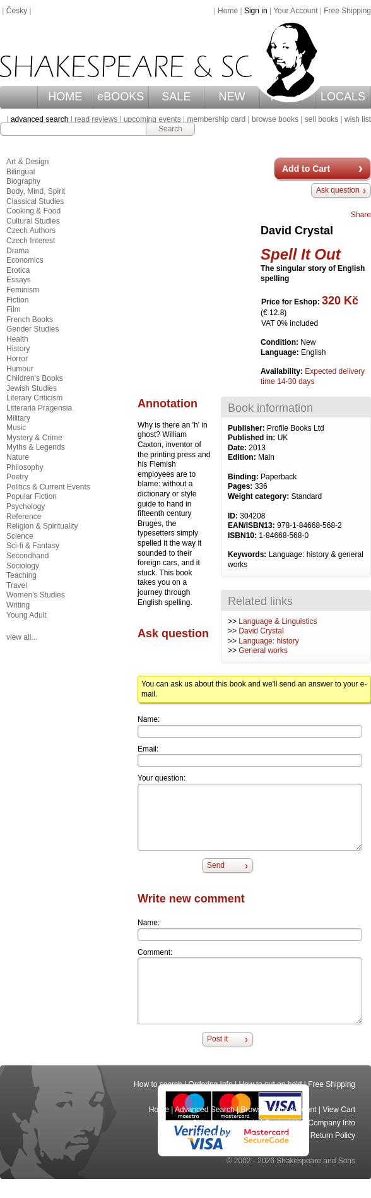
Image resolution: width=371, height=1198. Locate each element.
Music (16, 427)
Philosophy (25, 467)
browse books (275, 119)
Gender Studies (32, 329)
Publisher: (247, 428)
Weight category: (259, 496)
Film (13, 309)
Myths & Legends (35, 447)
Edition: (243, 457)
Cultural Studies (33, 221)
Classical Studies (35, 201)
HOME (65, 96)
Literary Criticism (34, 397)
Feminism (22, 289)
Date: (238, 447)
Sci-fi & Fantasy (32, 545)
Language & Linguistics (277, 621)
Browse (253, 1109)
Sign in (256, 10)
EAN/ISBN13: (252, 525)
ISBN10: (243, 535)
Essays (18, 279)
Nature (17, 457)
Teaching (21, 575)
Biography (23, 181)
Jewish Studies (31, 388)
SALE (176, 96)
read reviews (95, 119)
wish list (357, 119)
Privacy (290, 1135)
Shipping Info (214, 1122)
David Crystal (260, 630)
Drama (17, 250)
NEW (231, 96)
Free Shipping (347, 10)
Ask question (338, 190)
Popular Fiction (31, 496)
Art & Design (27, 161)
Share (361, 214)
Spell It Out (301, 254)
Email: (148, 749)
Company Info (331, 1122)
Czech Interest (30, 240)
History (18, 348)
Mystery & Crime (34, 437)
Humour (19, 368)
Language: (281, 352)
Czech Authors (31, 230)
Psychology (25, 506)
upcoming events (152, 119)
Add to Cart (306, 169)
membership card (216, 119)
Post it (217, 1038)
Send (216, 865)
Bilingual (20, 171)
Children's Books (34, 378)
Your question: (162, 778)
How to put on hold (270, 1084)
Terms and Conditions (234, 1135)
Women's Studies (35, 594)
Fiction (17, 300)
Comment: (155, 952)
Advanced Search (205, 1109)
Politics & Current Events (48, 486)
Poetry (17, 476)
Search (170, 128)
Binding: (244, 476)
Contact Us (283, 1122)
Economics (25, 260)
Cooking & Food (33, 211)
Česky (16, 10)
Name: (149, 719)
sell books (321, 119)
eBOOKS (120, 96)
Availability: (283, 371)
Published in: (253, 437)
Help (251, 1122)
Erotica (18, 270)
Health (17, 339)
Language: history (268, 641)
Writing (18, 605)
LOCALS (343, 96)
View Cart (338, 1109)
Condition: (280, 342)
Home (228, 10)
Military (18, 418)
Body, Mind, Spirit (35, 191)
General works (262, 650)
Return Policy (332, 1135)
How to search (158, 1084)
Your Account (295, 10)
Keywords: (248, 554)
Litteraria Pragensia (39, 408)
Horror (17, 358)
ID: (234, 516)
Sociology (22, 565)
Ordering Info (211, 1084)
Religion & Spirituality (42, 526)
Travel (16, 585)
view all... (21, 637)
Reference (23, 516)
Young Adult (26, 615)
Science (19, 536)
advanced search (39, 119)
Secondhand (27, 555)
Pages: (241, 486)
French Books (29, 319)
